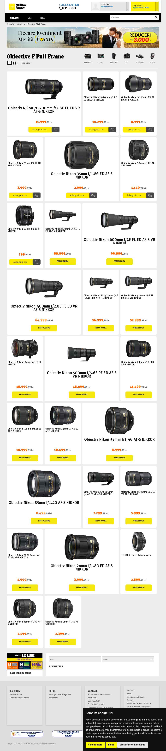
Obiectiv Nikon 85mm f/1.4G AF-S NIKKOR (44, 502)
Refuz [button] (111, 744)
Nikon (14, 17)
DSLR (127, 63)
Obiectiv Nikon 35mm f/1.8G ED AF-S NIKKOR (82, 175)
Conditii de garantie (96, 704)
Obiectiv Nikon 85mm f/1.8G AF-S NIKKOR (24, 623)
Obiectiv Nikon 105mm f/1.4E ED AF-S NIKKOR (25, 430)
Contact (130, 700)
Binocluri (140, 63)
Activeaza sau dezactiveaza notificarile (99, 696)
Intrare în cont (107, 7)
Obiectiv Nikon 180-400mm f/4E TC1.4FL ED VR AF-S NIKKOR (100, 296)
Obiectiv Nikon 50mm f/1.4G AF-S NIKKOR (62, 623)
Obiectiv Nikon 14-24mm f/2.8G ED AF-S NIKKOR (137, 98)
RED (43, 17)
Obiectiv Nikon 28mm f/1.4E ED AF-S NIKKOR (137, 363)
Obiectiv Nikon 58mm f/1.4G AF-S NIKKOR (119, 439)
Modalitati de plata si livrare (139, 703)
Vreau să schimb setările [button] (132, 744)
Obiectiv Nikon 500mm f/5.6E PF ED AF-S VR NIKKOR (81, 374)
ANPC (129, 694)
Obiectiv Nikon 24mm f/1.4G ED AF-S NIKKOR (61, 430)
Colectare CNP (94, 701)
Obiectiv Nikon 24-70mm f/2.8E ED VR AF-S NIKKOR (100, 98)
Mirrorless (87, 63)
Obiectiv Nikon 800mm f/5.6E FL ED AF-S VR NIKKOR (62, 230)
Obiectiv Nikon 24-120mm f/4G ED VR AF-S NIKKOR (24, 556)
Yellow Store (12, 24)
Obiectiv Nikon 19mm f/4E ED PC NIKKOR (24, 363)
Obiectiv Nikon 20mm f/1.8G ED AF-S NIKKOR (24, 164)
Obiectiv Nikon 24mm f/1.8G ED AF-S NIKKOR (82, 566)
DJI (30, 17)
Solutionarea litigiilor (136, 697)
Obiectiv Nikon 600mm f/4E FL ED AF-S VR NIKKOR (119, 240)
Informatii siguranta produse (100, 707)
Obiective (22, 24)
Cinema (101, 63)
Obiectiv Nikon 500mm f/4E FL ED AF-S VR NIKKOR (137, 296)
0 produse (141, 8)
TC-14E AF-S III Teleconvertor (136, 555)
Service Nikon (16, 694)
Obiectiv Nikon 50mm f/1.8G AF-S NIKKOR (138, 164)
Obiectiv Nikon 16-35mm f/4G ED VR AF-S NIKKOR (138, 493)
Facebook (130, 690)
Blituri (152, 63)
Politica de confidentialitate (139, 707)
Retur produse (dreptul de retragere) (60, 696)
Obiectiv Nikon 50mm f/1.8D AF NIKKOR (24, 230)
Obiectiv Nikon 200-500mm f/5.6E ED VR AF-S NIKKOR (98, 493)
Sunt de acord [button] (95, 744)
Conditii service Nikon (19, 698)
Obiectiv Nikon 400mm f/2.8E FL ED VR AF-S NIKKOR (44, 307)
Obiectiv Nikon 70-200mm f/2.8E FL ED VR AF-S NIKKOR (44, 109)
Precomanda (62, 261)
